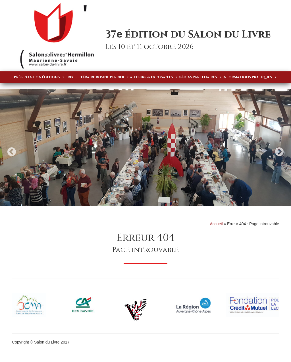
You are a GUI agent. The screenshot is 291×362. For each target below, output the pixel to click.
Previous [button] (12, 151)
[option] (145, 147)
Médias (185, 77)
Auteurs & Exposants (154, 77)
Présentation (27, 77)
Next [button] (279, 151)
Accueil (216, 224)
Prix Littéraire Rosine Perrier (97, 77)
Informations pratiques (250, 77)
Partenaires (207, 77)
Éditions (53, 77)
